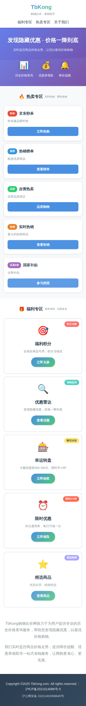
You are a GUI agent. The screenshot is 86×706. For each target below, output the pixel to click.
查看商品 (43, 597)
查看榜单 (43, 169)
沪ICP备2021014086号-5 (43, 689)
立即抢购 (43, 131)
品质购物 (43, 207)
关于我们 (61, 22)
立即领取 (43, 538)
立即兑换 (43, 362)
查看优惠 (43, 420)
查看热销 (43, 245)
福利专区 (24, 22)
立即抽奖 (43, 479)
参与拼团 (43, 284)
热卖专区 (43, 22)
